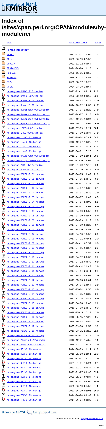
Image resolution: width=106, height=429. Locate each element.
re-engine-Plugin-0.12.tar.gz (26, 344)
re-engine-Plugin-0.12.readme (26, 339)
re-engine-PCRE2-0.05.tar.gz (25, 215)
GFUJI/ (11, 63)
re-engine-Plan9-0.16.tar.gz (25, 335)
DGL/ (9, 59)
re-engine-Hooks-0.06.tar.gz (25, 105)
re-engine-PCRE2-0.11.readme (25, 266)
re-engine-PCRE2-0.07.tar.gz (25, 234)
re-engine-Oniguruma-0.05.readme (28, 155)
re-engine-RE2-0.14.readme (24, 358)
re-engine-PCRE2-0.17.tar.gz (25, 326)
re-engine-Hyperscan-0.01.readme (28, 109)
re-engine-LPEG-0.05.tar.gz (25, 132)
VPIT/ (10, 86)
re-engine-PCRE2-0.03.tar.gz (25, 197)
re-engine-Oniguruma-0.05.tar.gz (28, 160)
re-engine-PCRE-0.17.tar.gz (25, 169)
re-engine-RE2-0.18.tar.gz (24, 390)
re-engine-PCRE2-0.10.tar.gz (25, 261)
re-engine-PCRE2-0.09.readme (25, 247)
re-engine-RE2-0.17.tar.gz (24, 381)
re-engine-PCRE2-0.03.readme (25, 192)
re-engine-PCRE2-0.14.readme (25, 293)
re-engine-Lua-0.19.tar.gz (24, 151)
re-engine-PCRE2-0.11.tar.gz (25, 270)
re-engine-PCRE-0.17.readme (25, 164)
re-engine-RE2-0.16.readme (24, 367)
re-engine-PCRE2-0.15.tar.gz (25, 307)
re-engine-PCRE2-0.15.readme (25, 303)
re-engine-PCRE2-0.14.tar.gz (25, 298)
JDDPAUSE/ (13, 68)
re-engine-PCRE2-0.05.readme (25, 211)
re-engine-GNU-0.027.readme (25, 91)
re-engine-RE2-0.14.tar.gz (24, 363)
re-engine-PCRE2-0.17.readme (25, 321)
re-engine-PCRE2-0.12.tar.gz (25, 280)
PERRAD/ (11, 72)
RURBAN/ (11, 77)
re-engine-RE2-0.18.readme (24, 386)
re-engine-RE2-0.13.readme (24, 349)
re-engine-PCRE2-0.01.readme (25, 174)
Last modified (78, 42)
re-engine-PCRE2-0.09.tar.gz (25, 252)
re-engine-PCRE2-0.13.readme (25, 284)
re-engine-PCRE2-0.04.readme (25, 201)
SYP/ (9, 82)
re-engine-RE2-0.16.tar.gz (24, 372)
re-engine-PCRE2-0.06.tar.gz (25, 224)
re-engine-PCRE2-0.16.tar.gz (25, 316)
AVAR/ (10, 54)
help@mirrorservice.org (92, 418)
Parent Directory (18, 49)
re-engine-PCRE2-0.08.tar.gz (25, 243)
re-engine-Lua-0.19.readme (24, 146)
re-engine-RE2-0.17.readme (24, 376)
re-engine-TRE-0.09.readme (24, 395)
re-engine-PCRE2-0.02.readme (25, 183)
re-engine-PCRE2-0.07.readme (25, 229)
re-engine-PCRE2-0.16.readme (25, 312)
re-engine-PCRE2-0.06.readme (25, 220)
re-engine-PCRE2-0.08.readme (25, 238)
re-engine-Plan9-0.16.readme (25, 330)
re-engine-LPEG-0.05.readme (25, 128)
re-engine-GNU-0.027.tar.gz (25, 95)
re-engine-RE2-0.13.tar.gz (24, 353)
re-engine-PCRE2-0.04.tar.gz (25, 206)
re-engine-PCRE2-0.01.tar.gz (25, 178)
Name (9, 42)
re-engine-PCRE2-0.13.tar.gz (25, 289)
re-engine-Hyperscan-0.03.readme (28, 118)
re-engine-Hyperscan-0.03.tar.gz (28, 123)
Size (98, 42)
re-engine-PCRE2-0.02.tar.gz (25, 188)
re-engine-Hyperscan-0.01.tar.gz (28, 114)
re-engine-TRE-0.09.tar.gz (24, 399)
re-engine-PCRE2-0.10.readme (25, 257)
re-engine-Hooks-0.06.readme (25, 100)
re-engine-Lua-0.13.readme (24, 137)
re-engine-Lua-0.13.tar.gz (24, 141)
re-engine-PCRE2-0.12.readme (25, 275)
